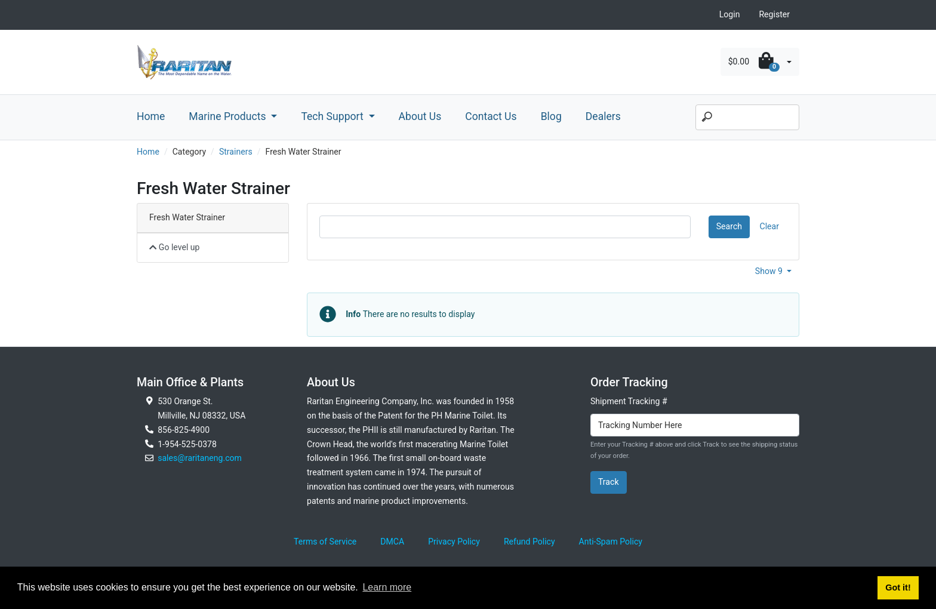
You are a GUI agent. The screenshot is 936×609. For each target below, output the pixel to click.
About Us (420, 116)
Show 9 (770, 271)
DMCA (392, 541)
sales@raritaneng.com (200, 458)
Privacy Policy (454, 541)
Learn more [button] (386, 587)
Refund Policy (529, 541)
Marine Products (229, 116)
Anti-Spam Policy (610, 541)
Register (774, 14)
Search (729, 226)
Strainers (236, 151)
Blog (551, 116)
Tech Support (333, 116)
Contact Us (490, 116)
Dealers (603, 116)
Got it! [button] (897, 587)
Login (729, 14)
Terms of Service (325, 541)
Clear (769, 226)
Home (151, 116)
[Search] (747, 117)
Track (608, 482)
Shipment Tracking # (628, 401)
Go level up (174, 247)
